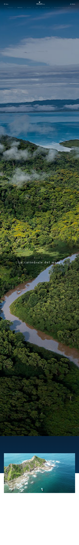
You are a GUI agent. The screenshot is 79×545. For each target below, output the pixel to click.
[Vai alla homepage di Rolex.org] (39, 3)
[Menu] (6, 4)
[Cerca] (72, 4)
